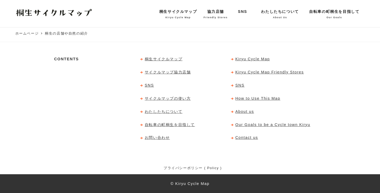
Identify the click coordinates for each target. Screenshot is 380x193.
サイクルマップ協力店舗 (168, 72)
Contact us (246, 137)
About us (244, 111)
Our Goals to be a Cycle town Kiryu (272, 125)
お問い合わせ (157, 137)
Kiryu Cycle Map (252, 59)
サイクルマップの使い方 (168, 98)
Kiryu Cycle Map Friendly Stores (269, 72)
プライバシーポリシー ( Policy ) (193, 168)
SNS (149, 85)
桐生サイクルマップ (163, 59)
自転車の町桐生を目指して (170, 125)
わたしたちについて (163, 111)
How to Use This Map (257, 98)
